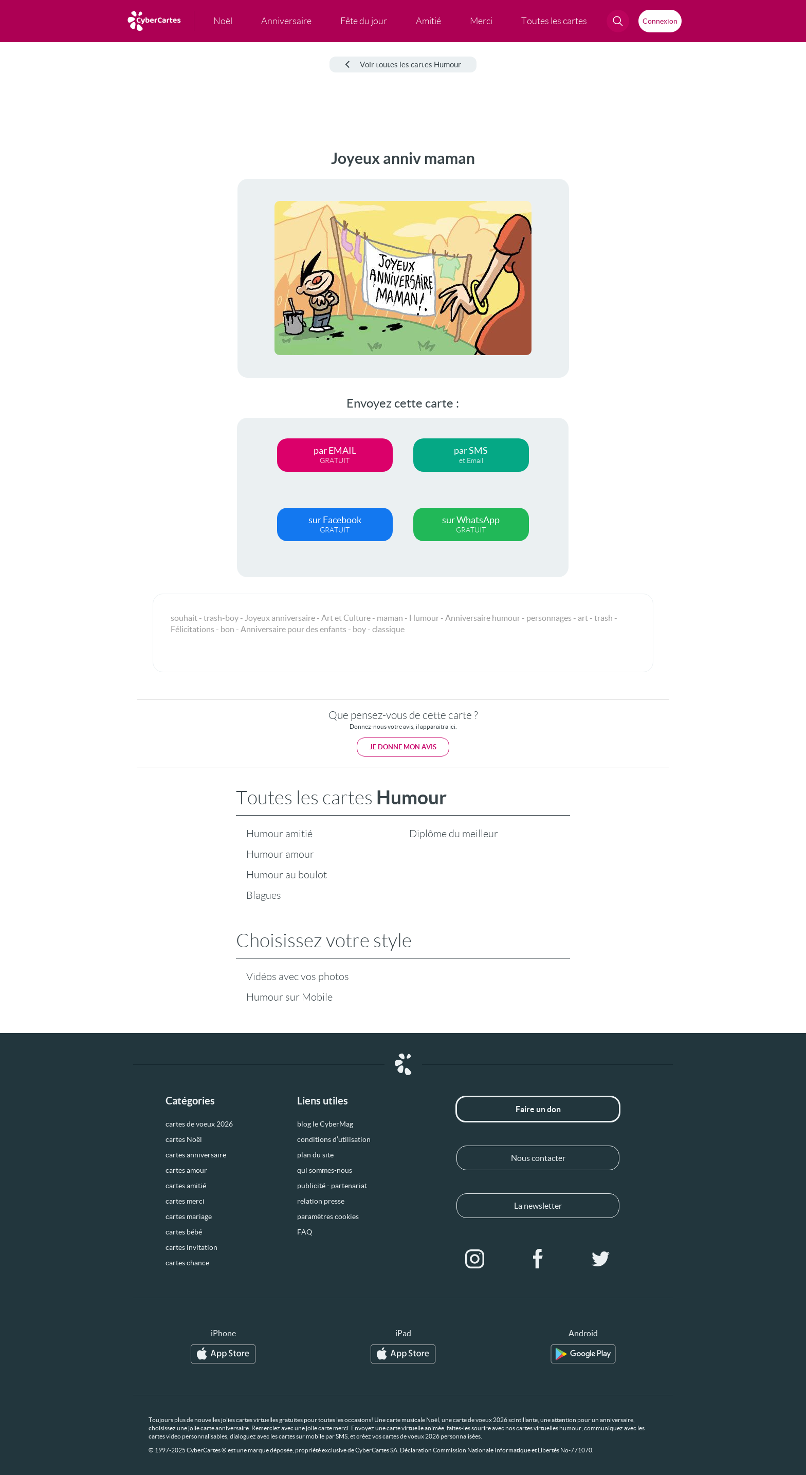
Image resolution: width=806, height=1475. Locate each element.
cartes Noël (184, 1139)
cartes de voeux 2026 (199, 1124)
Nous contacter (538, 1158)
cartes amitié (186, 1186)
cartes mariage (189, 1216)
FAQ (304, 1232)
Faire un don (538, 1109)
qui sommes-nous (324, 1170)
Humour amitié (279, 833)
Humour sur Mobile (289, 997)
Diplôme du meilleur (453, 833)
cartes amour (186, 1170)
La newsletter (538, 1205)
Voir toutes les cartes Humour (403, 64)
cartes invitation (191, 1247)
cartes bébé (184, 1232)
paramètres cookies (328, 1216)
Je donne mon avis (403, 747)
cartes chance (187, 1263)
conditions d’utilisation (334, 1139)
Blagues (263, 895)
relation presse (320, 1201)
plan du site (315, 1155)
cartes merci (185, 1201)
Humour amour (280, 854)
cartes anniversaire (196, 1155)
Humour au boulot (286, 874)
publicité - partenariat (332, 1186)
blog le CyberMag (325, 1124)
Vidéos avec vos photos (297, 976)
